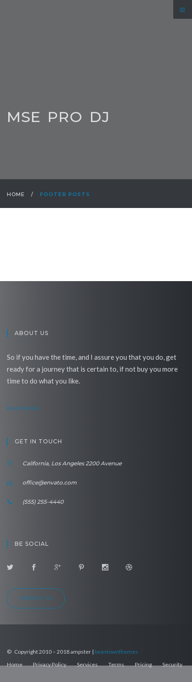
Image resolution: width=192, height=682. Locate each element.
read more (31, 408)
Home (16, 194)
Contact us (36, 598)
